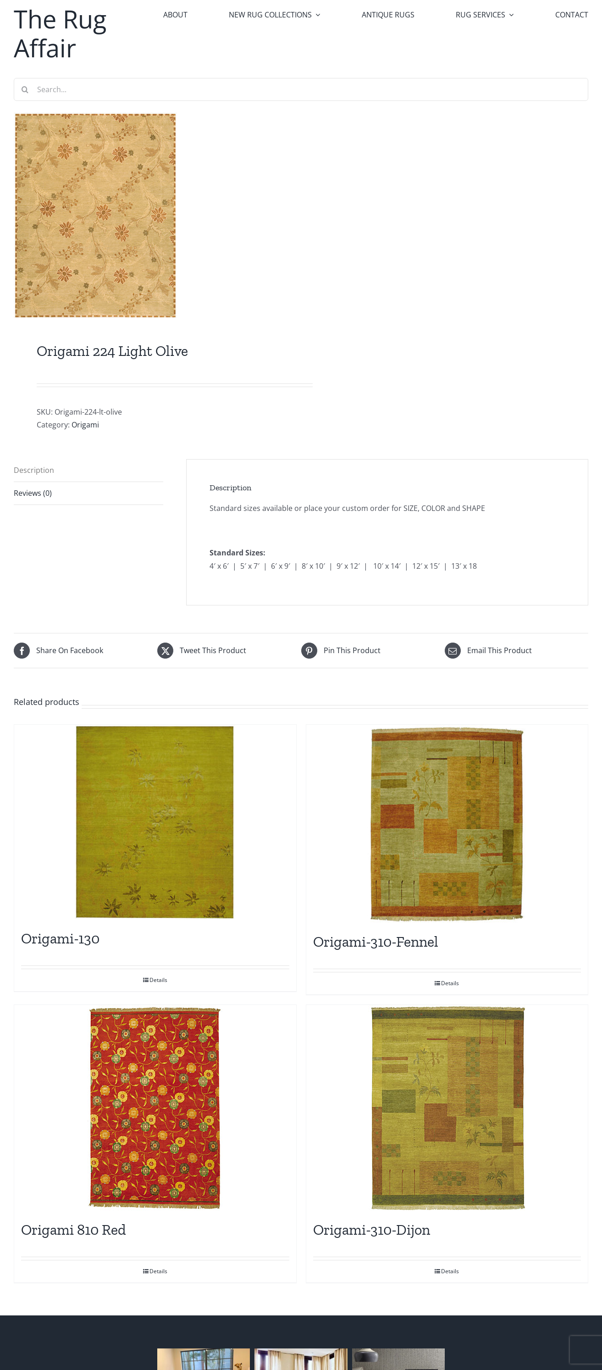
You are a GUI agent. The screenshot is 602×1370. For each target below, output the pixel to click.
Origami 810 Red (73, 1229)
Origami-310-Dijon (371, 1229)
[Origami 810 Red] (155, 1108)
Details (158, 980)
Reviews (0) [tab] (33, 493)
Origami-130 (60, 938)
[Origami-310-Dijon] (447, 1108)
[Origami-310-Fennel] (447, 824)
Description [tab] (34, 470)
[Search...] (301, 89)
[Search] (25, 89)
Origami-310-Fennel (375, 941)
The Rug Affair (60, 33)
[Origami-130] (155, 822)
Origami (85, 425)
